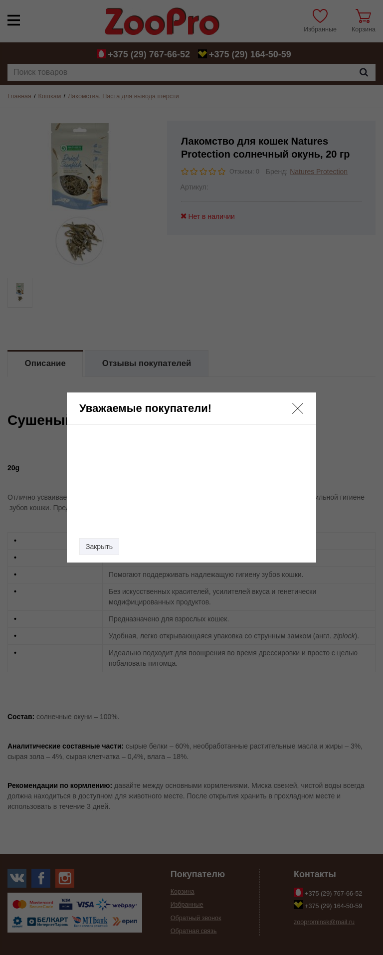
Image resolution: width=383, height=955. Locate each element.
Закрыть (99, 547)
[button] (298, 408)
